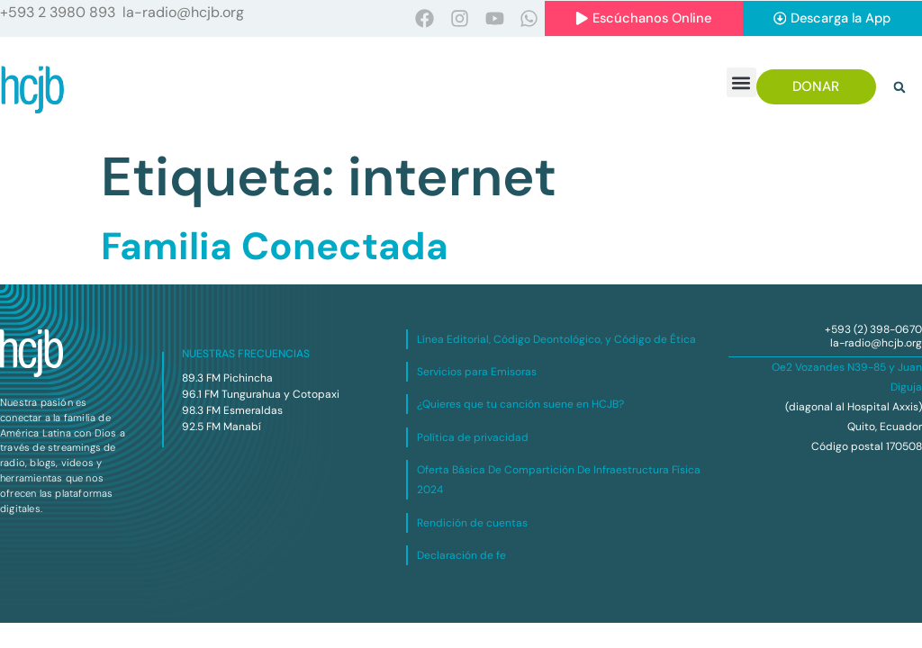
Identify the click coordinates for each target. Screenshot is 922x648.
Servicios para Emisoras (477, 371)
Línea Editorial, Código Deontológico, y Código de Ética (556, 339)
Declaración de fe (461, 555)
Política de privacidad (473, 437)
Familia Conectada (274, 247)
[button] (741, 83)
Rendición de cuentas (472, 523)
